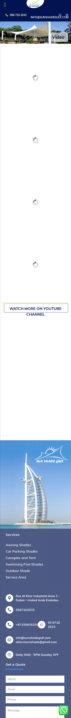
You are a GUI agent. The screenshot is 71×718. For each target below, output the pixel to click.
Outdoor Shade (18, 659)
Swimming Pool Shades (24, 653)
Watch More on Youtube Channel (35, 311)
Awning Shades (18, 634)
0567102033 (25, 699)
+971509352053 (28, 713)
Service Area (16, 666)
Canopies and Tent (21, 646)
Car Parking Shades (22, 640)
